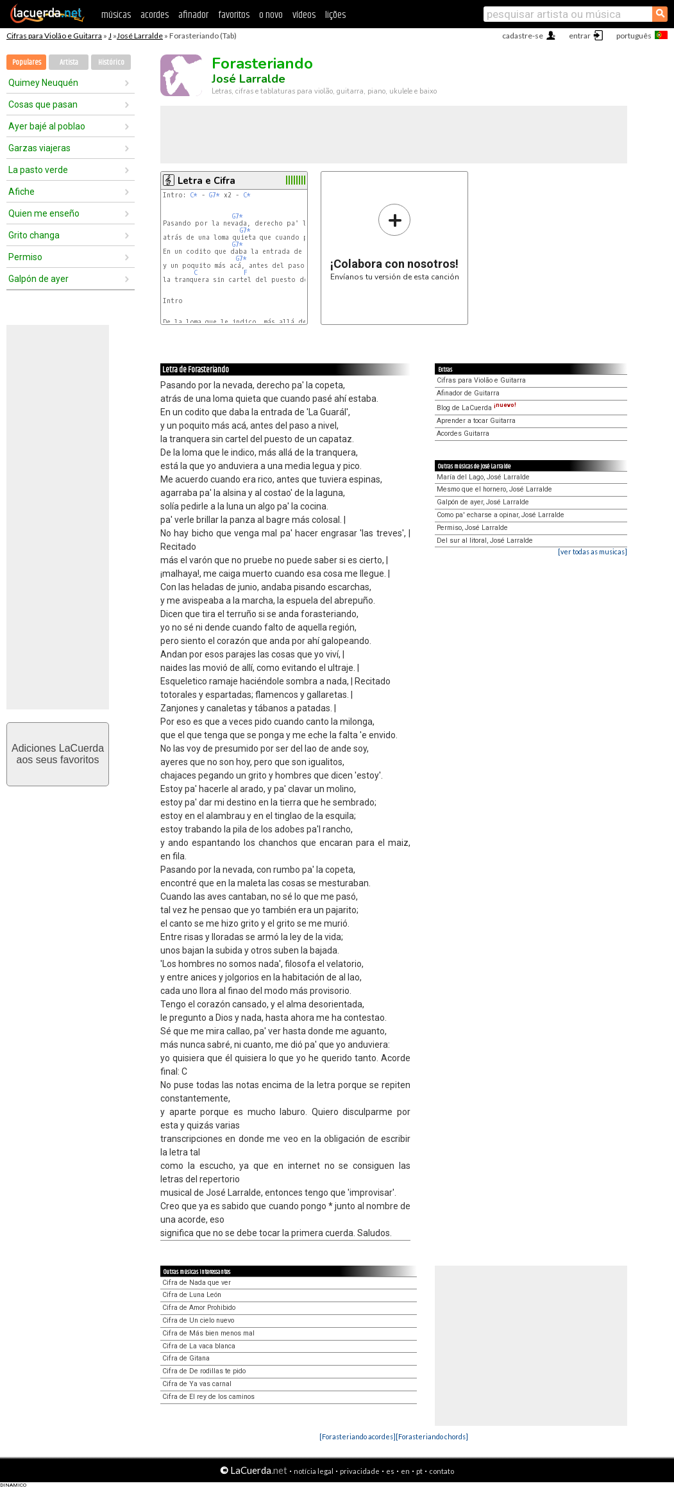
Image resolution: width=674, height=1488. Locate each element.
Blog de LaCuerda (476, 408)
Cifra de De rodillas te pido (204, 1371)
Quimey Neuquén (43, 83)
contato (441, 1471)
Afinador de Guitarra (468, 393)
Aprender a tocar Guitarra (476, 421)
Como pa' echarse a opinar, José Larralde (500, 515)
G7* (214, 195)
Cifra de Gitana (186, 1358)
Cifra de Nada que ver (196, 1282)
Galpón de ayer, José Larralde (483, 502)
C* (194, 195)
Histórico (111, 62)
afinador (193, 15)
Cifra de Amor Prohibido (198, 1307)
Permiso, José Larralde (472, 528)
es (390, 1471)
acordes (154, 15)
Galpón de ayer (38, 279)
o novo (271, 15)
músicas (116, 15)
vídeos (304, 15)
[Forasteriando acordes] (357, 1436)
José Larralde (140, 35)
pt (419, 1471)
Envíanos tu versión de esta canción (394, 242)
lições (335, 15)
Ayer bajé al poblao (46, 126)
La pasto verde (38, 170)
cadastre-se (522, 35)
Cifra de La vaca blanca (198, 1346)
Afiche (21, 191)
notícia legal (313, 1471)
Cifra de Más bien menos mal (208, 1333)
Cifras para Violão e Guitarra (54, 35)
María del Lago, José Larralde (483, 477)
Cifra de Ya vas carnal (197, 1384)
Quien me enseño (44, 213)
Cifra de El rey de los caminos (208, 1397)
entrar (580, 35)
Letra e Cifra (206, 180)
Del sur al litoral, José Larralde (485, 540)
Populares (26, 62)
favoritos (233, 15)
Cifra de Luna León (191, 1295)
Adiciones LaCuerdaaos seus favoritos (58, 754)
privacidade (360, 1471)
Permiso (25, 257)
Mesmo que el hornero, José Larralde (494, 489)
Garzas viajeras (39, 148)
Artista (69, 62)
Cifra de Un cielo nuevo (198, 1320)
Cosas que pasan (43, 104)
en (405, 1471)
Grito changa (34, 235)
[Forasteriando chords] (432, 1436)
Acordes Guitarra (463, 433)
